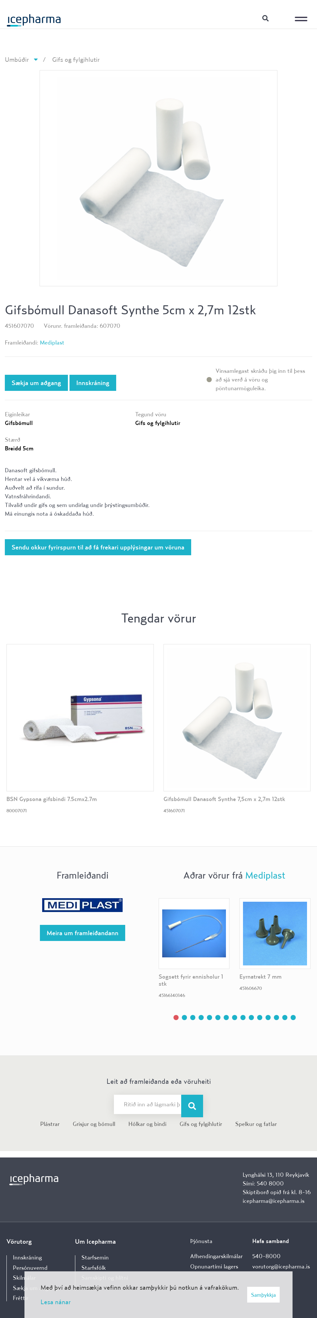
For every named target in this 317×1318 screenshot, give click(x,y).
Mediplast (52, 342)
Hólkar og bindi (147, 1123)
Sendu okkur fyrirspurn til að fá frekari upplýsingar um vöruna (98, 547)
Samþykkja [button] (263, 1295)
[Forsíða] (33, 17)
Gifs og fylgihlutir (76, 59)
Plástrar (50, 1123)
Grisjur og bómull (94, 1123)
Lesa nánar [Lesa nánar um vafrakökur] (56, 1301)
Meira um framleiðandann (82, 932)
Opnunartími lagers (214, 1266)
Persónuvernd (30, 1267)
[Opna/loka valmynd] (302, 14)
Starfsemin (95, 1257)
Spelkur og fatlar (256, 1123)
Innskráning (281, 18)
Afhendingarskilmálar (216, 1256)
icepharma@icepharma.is (273, 1200)
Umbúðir (17, 59)
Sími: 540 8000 (263, 1183)
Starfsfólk (93, 1267)
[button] (176, 1017)
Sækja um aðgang (36, 382)
